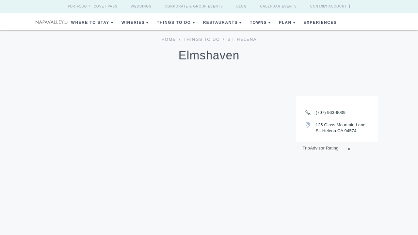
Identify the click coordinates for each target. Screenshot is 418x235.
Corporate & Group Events (194, 6)
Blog (241, 6)
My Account (346, 6)
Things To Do (174, 22)
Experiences (320, 22)
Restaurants (220, 22)
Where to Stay (90, 22)
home (168, 39)
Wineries (133, 22)
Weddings (141, 6)
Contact (319, 6)
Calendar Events (278, 6)
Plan (285, 22)
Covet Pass (106, 6)
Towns (258, 22)
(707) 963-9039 (331, 112)
